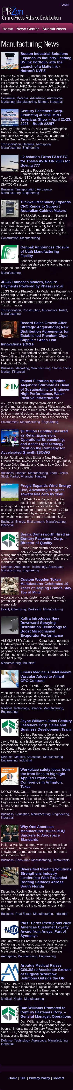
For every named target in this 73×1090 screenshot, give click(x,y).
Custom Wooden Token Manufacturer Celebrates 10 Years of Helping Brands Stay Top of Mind (45, 585)
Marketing (8, 101)
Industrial (56, 101)
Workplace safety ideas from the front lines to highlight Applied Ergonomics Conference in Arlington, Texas (45, 778)
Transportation (11, 144)
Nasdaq (40, 476)
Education (22, 814)
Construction (9, 238)
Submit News (54, 29)
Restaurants (61, 860)
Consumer (8, 98)
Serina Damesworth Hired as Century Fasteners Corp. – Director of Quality (45, 538)
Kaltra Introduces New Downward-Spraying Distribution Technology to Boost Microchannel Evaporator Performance (43, 627)
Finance (20, 473)
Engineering (30, 147)
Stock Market (10, 476)
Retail (63, 310)
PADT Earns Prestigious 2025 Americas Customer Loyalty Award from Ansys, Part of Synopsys (45, 929)
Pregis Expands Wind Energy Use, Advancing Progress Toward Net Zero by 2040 (45, 490)
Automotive (55, 98)
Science (36, 708)
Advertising (37, 98)
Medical (6, 708)
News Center (27, 29)
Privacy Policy (39, 1078)
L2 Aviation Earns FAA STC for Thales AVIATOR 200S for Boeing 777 (45, 161)
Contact (58, 1078)
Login (65, 4)
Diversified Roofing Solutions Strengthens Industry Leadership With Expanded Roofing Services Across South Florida (45, 877)
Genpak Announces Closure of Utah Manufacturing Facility (44, 251)
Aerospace (43, 144)
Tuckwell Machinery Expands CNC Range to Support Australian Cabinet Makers (45, 206)
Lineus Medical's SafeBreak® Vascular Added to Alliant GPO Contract (45, 676)
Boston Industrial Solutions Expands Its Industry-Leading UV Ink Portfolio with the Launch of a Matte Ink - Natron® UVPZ (45, 62)
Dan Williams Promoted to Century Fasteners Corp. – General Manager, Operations (45, 1012)
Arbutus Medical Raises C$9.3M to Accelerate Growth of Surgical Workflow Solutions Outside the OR (45, 971)
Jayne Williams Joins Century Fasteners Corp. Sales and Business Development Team (46, 725)
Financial (18, 371)
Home (8, 29)
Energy (20, 521)
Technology (39, 566)
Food (53, 473)
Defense (23, 98)
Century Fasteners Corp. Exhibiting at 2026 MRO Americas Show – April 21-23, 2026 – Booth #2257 (45, 117)
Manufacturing (26, 101)
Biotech (43, 101)
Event (5, 609)
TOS (23, 1078)
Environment (9, 422)
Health (17, 998)
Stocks (57, 368)
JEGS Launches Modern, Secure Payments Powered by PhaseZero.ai (32, 284)
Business (7, 189)
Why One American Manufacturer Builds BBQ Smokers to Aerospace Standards (42, 833)
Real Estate (23, 913)
